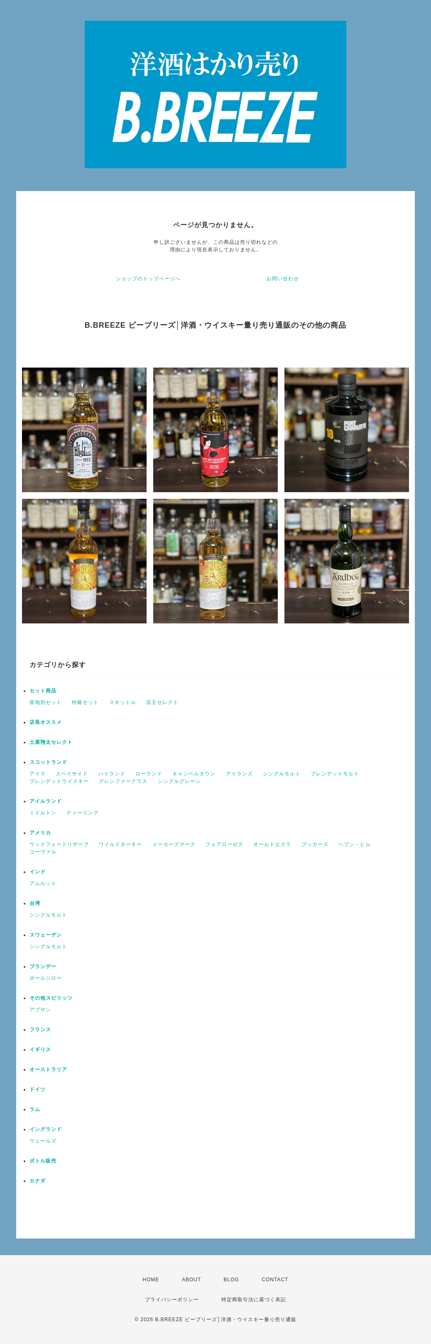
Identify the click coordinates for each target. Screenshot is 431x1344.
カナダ (37, 1181)
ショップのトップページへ (148, 279)
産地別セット (45, 702)
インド (37, 872)
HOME (151, 1280)
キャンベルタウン (194, 774)
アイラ (37, 774)
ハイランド (111, 774)
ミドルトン (42, 813)
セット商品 (42, 691)
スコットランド (48, 762)
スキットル (122, 702)
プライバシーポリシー (172, 1299)
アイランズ (239, 774)
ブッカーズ (314, 844)
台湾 (34, 903)
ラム (34, 1109)
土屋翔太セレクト (51, 742)
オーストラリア (48, 1069)
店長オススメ (45, 722)
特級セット (85, 702)
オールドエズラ (272, 844)
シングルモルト (282, 774)
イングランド (45, 1129)
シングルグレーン (179, 781)
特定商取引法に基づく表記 (253, 1299)
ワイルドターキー (120, 844)
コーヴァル (42, 852)
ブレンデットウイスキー (59, 781)
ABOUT (191, 1280)
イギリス (40, 1049)
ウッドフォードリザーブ (59, 844)
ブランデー (42, 966)
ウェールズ (42, 1141)
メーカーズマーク (174, 844)
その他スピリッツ (51, 998)
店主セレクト (162, 702)
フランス (40, 1030)
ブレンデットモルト (335, 774)
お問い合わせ (283, 279)
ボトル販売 (42, 1161)
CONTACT (275, 1280)
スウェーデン (45, 935)
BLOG (231, 1280)
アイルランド (45, 801)
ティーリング (82, 813)
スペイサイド (72, 774)
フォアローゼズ (224, 844)
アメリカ (40, 833)
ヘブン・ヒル (354, 844)
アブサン (40, 1010)
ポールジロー (45, 978)
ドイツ (37, 1089)
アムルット (42, 883)
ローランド (148, 774)
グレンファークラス (123, 781)
